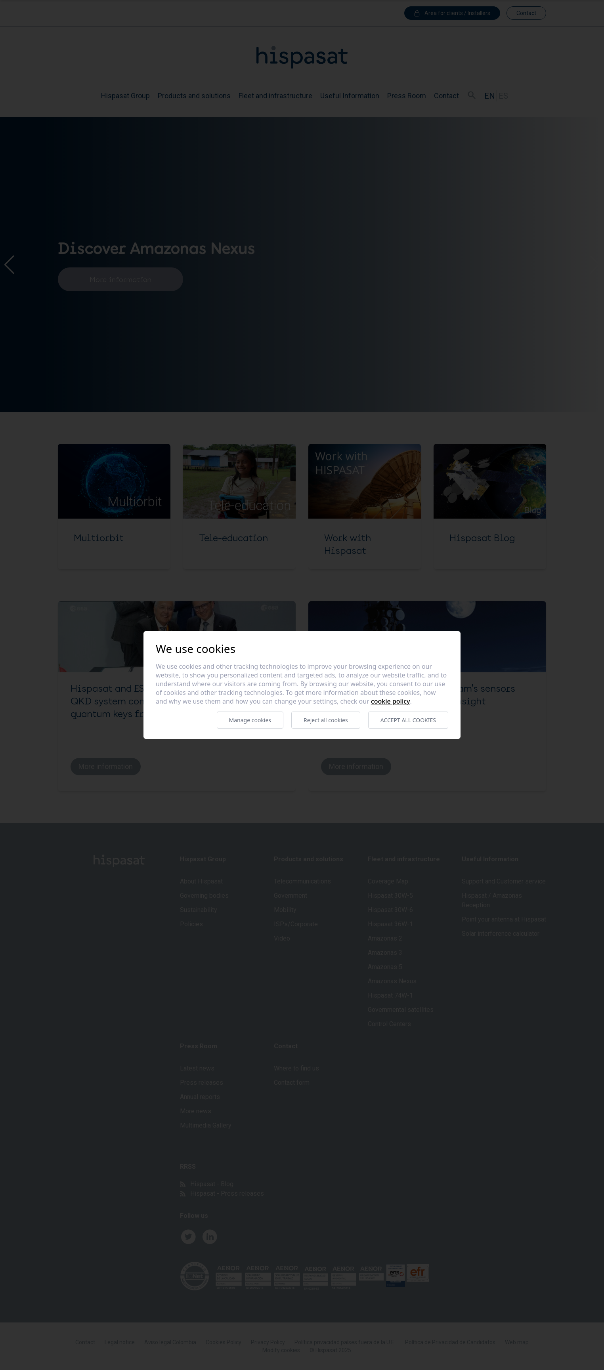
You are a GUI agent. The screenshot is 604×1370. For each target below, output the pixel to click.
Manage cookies (250, 720)
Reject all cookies (326, 720)
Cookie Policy (390, 701)
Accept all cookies (408, 720)
